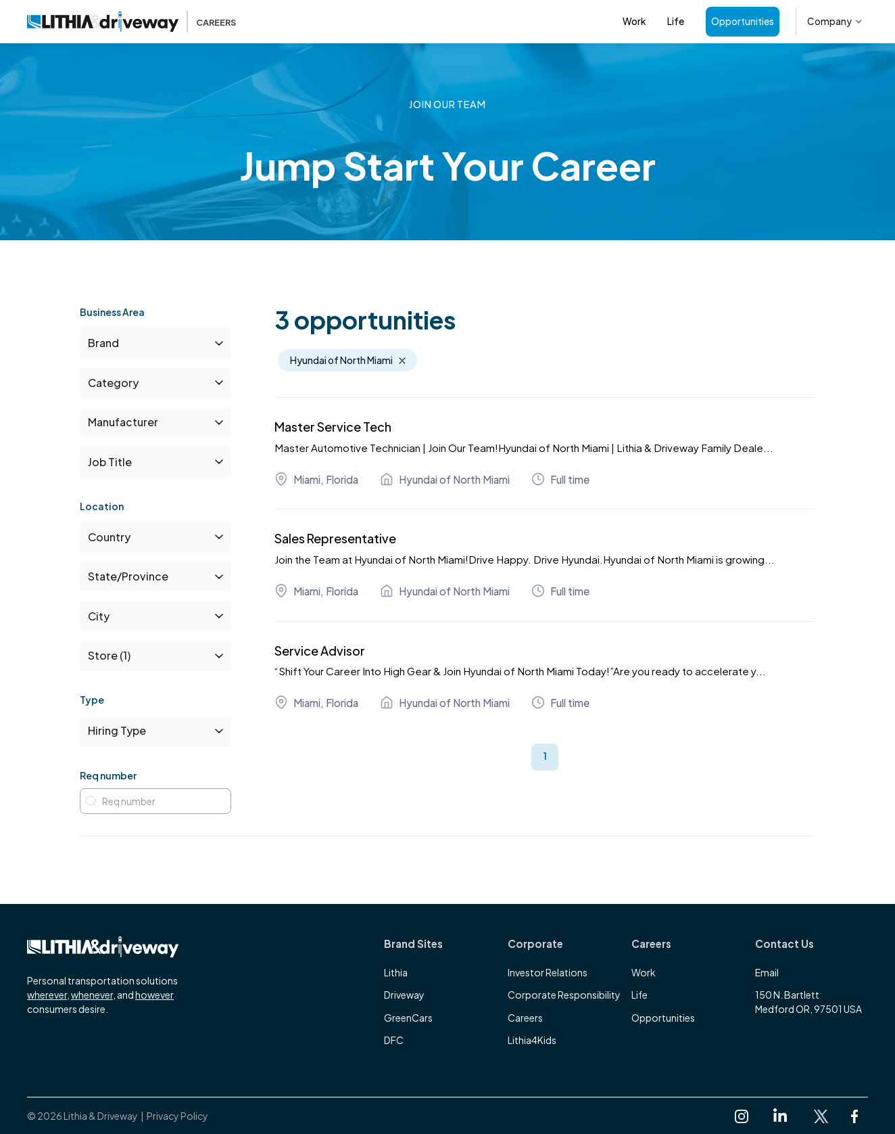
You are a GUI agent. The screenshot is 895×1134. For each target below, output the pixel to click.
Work (634, 21)
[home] (131, 21)
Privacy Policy (177, 1116)
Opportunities (742, 21)
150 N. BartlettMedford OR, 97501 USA (808, 1002)
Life (675, 21)
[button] (835, 21)
